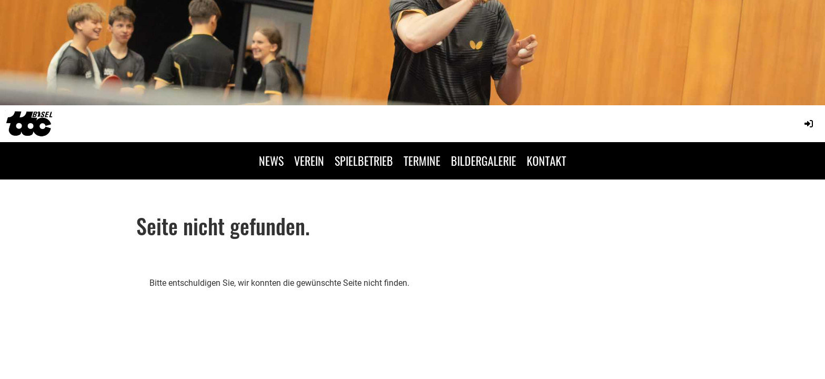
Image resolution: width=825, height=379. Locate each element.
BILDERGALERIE (483, 160)
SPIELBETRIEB (364, 160)
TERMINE (422, 160)
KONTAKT (546, 160)
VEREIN (309, 160)
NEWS (271, 160)
